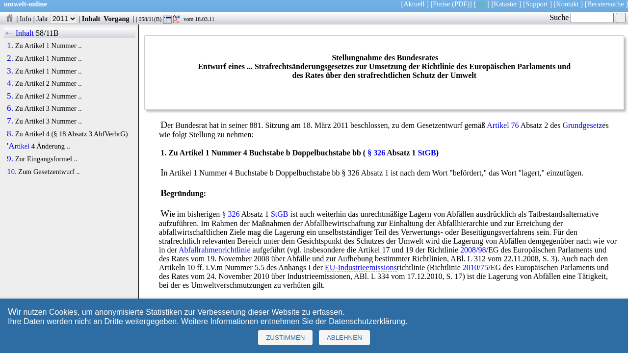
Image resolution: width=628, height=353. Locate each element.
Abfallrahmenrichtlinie (215, 250)
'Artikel (18, 146)
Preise (441, 4)
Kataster (505, 4)
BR (480, 4)
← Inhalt (19, 33)
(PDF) (461, 4)
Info (25, 19)
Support (536, 4)
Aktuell (413, 4)
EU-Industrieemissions (361, 267)
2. (10, 58)
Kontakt (567, 4)
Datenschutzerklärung (367, 321)
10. (11, 172)
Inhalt (91, 19)
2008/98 (473, 250)
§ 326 (376, 153)
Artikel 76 (503, 125)
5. (10, 96)
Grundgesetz (582, 125)
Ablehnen (344, 337)
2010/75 (475, 267)
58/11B (47, 33)
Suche (582, 17)
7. (10, 121)
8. (10, 134)
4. (10, 83)
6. (10, 108)
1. (10, 46)
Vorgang (116, 19)
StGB (427, 153)
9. (10, 159)
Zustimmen (285, 337)
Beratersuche (605, 4)
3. (10, 71)
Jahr (56, 19)
